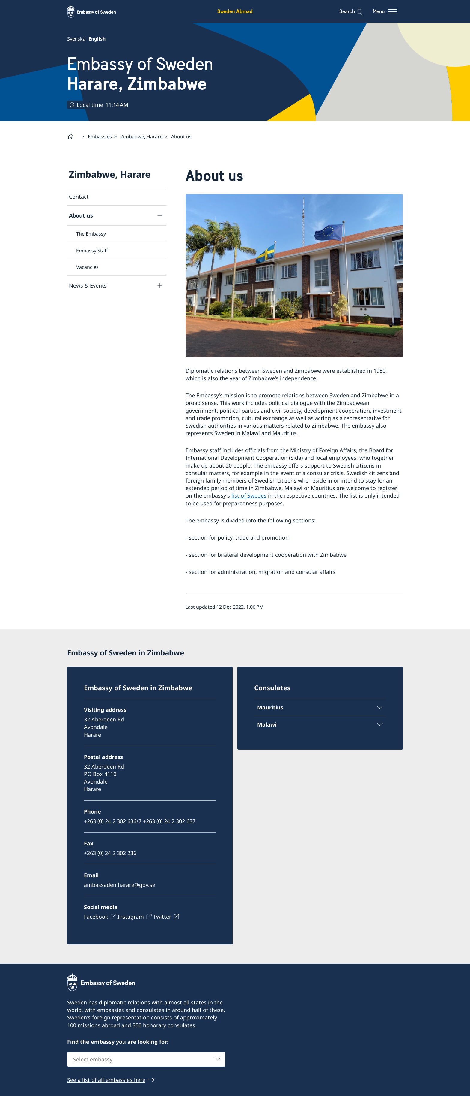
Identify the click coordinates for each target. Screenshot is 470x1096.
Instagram (131, 916)
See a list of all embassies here (106, 1080)
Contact (79, 196)
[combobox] (146, 1059)
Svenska (76, 38)
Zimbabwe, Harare (141, 136)
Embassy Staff (92, 250)
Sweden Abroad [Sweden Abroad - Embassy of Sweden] (235, 11)
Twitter (162, 916)
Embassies (100, 136)
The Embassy (91, 234)
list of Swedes (248, 495)
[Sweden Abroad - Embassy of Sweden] (97, 11)
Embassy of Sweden (140, 73)
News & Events (88, 285)
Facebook (96, 916)
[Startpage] (73, 137)
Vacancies (87, 267)
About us (81, 215)
